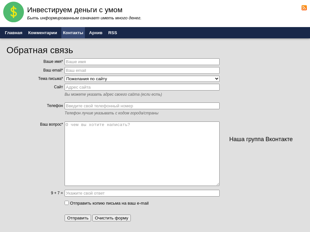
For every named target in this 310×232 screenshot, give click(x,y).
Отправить (77, 218)
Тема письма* (50, 78)
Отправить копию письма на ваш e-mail (107, 203)
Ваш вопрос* (51, 124)
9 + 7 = (57, 193)
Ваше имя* (53, 61)
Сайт (58, 87)
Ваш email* (53, 70)
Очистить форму (112, 218)
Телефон (55, 105)
